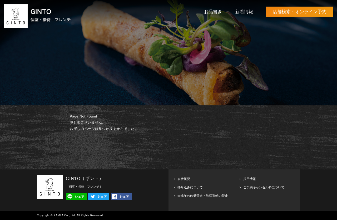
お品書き (213, 11)
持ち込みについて (190, 187)
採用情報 (249, 178)
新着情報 (244, 11)
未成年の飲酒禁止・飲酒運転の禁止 (202, 195)
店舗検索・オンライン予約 (299, 11)
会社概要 (183, 178)
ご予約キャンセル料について (263, 187)
